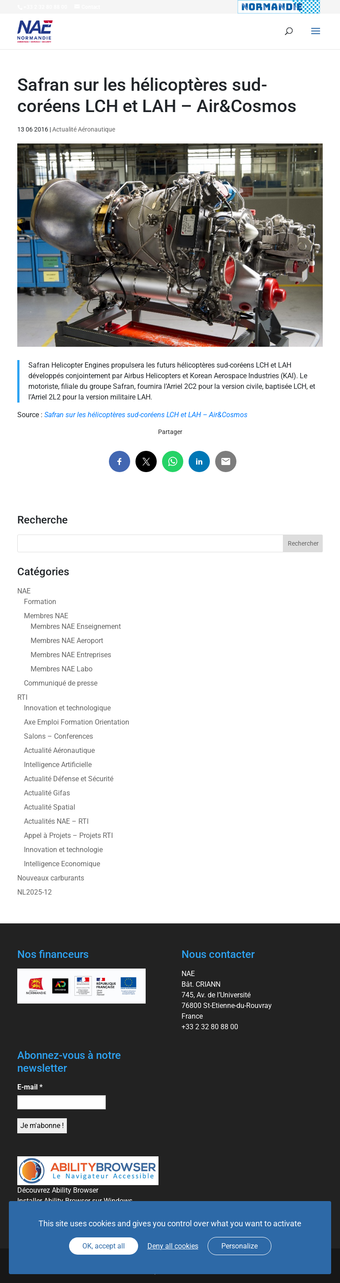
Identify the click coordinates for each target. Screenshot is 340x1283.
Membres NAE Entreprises (71, 655)
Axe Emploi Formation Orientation (76, 722)
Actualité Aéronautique (83, 129)
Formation (40, 601)
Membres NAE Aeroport (67, 640)
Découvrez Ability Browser (57, 1190)
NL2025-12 (34, 892)
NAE (24, 591)
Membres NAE (46, 616)
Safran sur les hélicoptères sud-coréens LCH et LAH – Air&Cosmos (145, 415)
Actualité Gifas (47, 793)
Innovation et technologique (67, 708)
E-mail (29, 1087)
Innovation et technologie (63, 849)
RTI (22, 697)
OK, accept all (103, 1246)
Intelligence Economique (62, 864)
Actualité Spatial (49, 807)
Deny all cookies (172, 1246)
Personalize (239, 1246)
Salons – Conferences (58, 736)
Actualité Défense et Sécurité (68, 779)
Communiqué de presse (60, 683)
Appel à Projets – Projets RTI (68, 835)
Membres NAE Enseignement (76, 626)
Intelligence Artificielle (58, 764)
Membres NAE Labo (62, 669)
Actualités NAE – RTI (56, 821)
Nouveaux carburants (50, 878)
